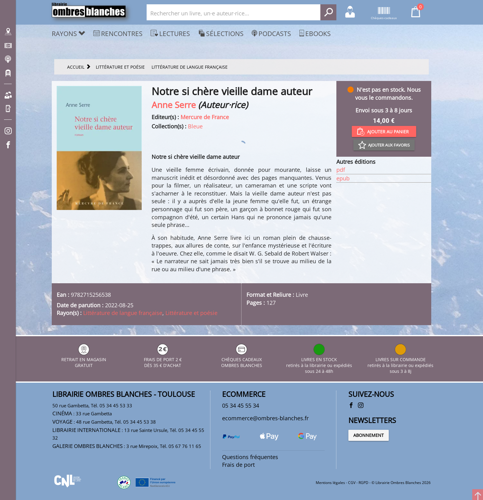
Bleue (195, 126)
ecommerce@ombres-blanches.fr (265, 418)
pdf (340, 169)
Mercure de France (205, 117)
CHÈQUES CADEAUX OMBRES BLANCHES (241, 359)
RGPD (363, 482)
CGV (351, 482)
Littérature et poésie (191, 313)
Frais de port (238, 464)
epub (343, 178)
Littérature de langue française (122, 313)
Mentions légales (330, 482)
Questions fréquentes (250, 457)
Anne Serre (174, 105)
